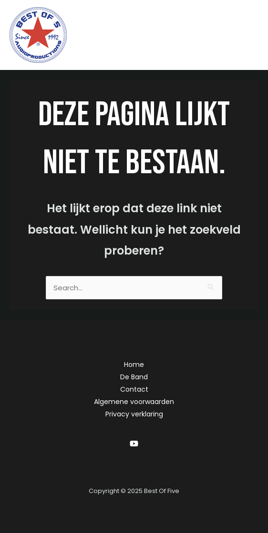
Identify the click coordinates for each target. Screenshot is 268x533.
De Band (134, 377)
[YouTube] (134, 443)
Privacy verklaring (134, 414)
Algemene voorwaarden (134, 401)
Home (134, 364)
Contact (134, 389)
